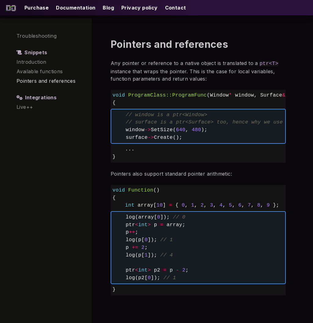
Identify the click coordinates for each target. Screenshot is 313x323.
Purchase (36, 8)
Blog (108, 8)
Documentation (75, 8)
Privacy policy (139, 8)
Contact (175, 8)
